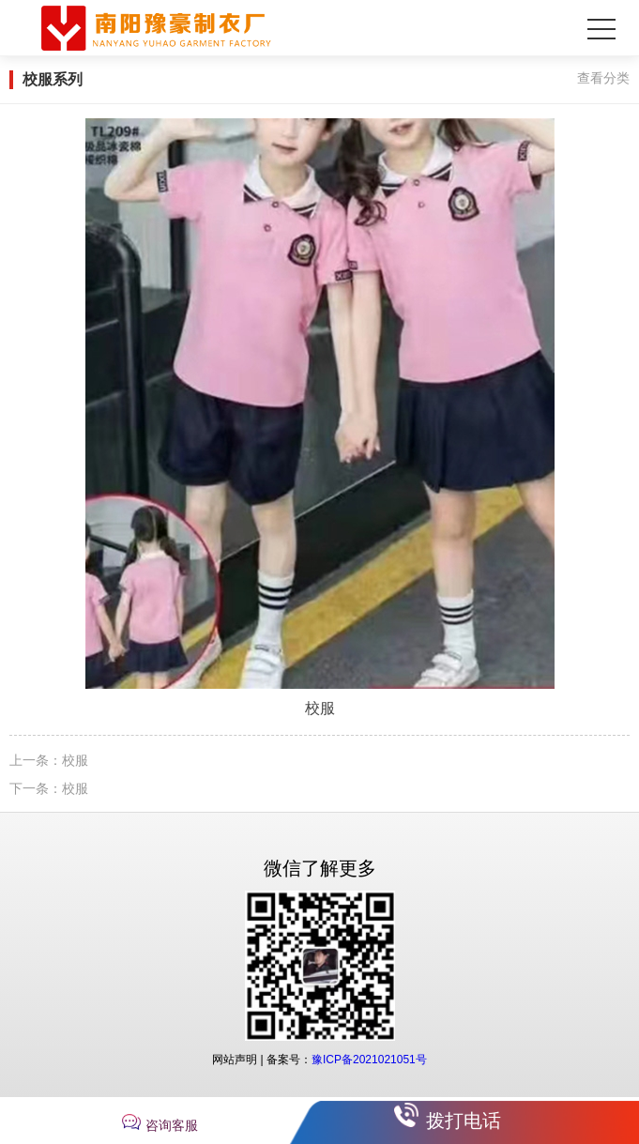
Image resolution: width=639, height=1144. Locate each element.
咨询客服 (171, 1125)
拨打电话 (463, 1120)
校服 (75, 760)
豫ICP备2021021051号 (369, 1059)
